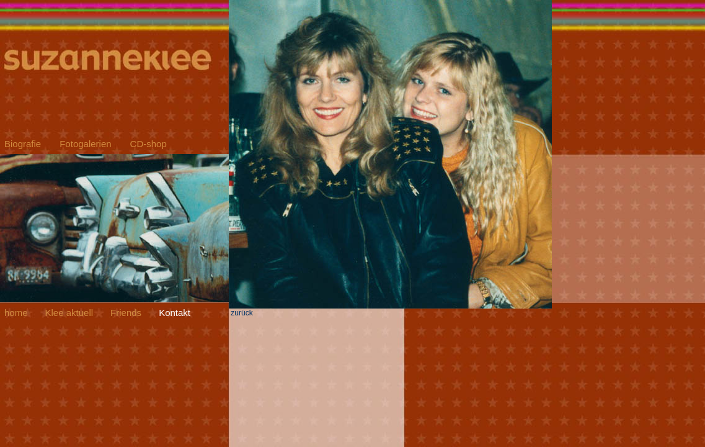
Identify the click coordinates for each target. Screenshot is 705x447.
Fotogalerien (85, 143)
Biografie (22, 143)
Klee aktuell (69, 312)
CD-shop (148, 143)
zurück (390, 309)
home (16, 312)
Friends (125, 312)
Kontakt (174, 312)
